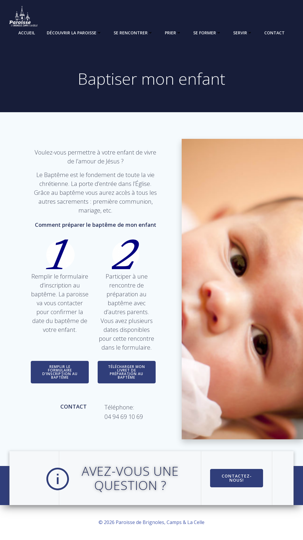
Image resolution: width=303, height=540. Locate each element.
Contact (274, 33)
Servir (242, 33)
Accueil (26, 33)
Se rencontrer (133, 33)
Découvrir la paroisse (74, 33)
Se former (207, 33)
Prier (173, 33)
